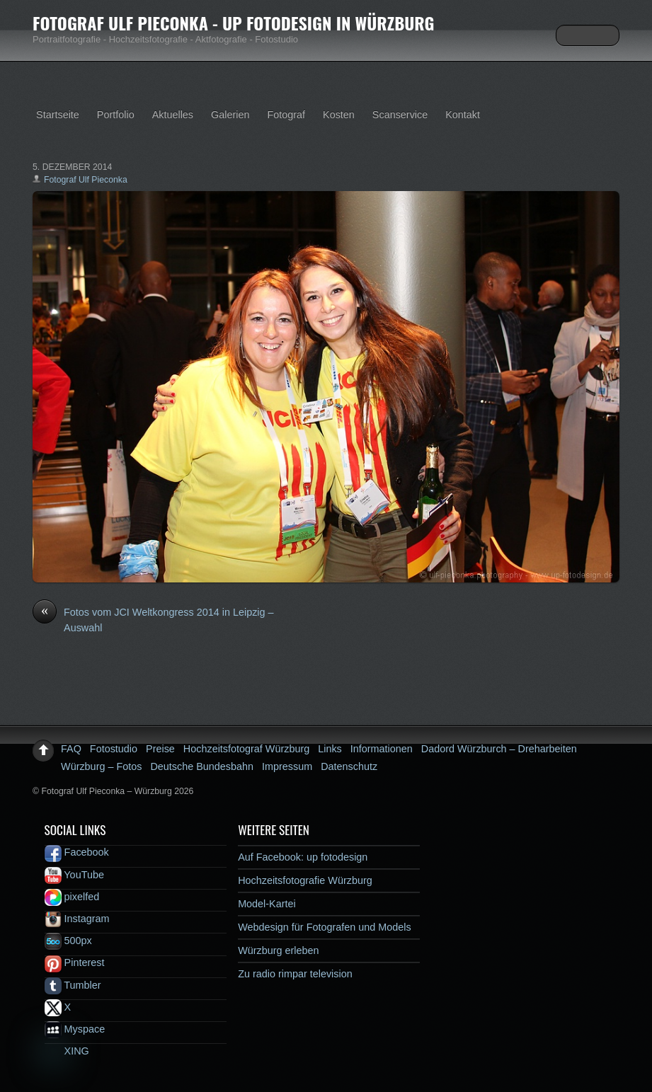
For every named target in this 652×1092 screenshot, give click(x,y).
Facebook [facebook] (77, 852)
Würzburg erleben (278, 950)
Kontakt (462, 114)
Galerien (230, 114)
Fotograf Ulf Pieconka (85, 180)
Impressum (287, 766)
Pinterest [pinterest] (75, 962)
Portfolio (116, 114)
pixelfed (72, 896)
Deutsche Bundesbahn (201, 766)
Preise (160, 748)
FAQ (71, 748)
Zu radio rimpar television (295, 973)
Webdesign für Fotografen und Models (324, 927)
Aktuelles (172, 114)
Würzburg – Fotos (101, 766)
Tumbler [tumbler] (73, 985)
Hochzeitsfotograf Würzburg (246, 748)
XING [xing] (67, 1051)
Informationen (381, 748)
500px (68, 940)
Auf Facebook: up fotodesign (302, 857)
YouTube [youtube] (74, 874)
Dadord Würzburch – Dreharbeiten (499, 748)
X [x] (58, 1007)
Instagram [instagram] (77, 918)
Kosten (339, 114)
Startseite (57, 114)
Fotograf (286, 114)
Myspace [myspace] (75, 1029)
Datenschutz (349, 766)
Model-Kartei (267, 903)
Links (330, 748)
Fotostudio (113, 748)
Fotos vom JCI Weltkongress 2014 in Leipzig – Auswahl (153, 619)
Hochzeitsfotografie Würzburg (305, 880)
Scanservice (400, 114)
